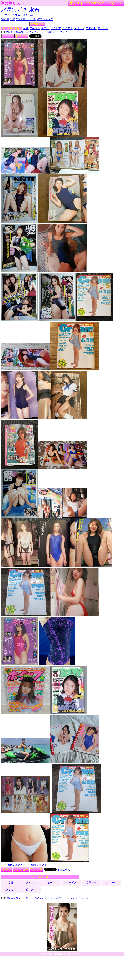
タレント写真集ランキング (20, 32)
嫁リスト (76, 3)
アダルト (91, 28)
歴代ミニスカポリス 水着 (19, 15)
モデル (45, 28)
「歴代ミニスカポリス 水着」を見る (26, 865)
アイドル (35, 28)
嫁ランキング (45, 19)
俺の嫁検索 (37, 24)
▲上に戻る (63, 869)
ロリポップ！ (75, 954)
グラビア (56, 28)
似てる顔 (22, 36)
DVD (12, 19)
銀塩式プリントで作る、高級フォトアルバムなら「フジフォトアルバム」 (48, 898)
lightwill (58, 954)
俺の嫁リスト (12, 3)
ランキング (96, 3)
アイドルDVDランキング (53, 32)
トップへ (8, 36)
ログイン (115, 3)
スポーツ (79, 28)
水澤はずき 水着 (20, 10)
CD (18, 19)
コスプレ (31, 19)
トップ (6, 869)
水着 (23, 19)
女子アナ (67, 28)
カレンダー (21, 869)
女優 (25, 28)
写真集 (5, 19)
